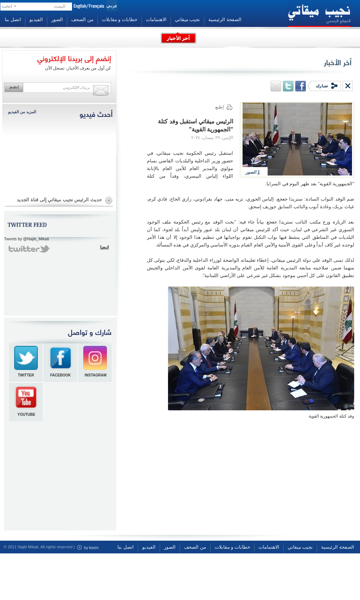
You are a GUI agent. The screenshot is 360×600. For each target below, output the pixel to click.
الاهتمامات (156, 19)
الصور (57, 19)
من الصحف (82, 19)
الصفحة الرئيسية (224, 19)
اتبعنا (104, 247)
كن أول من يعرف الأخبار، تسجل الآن (78, 68)
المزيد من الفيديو (22, 112)
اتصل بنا (13, 19)
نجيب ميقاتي (187, 19)
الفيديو (36, 19)
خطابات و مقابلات (119, 19)
